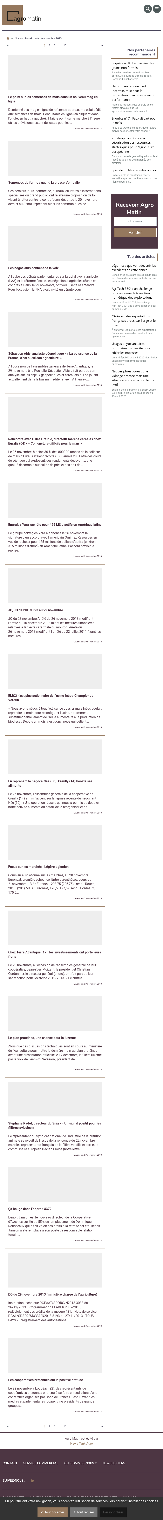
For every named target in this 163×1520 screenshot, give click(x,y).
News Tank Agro (81, 1443)
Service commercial (40, 1463)
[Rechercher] (148, 9)
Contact (10, 1463)
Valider (135, 232)
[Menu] (157, 9)
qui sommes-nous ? (80, 1463)
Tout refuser (83, 1512)
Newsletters (113, 1463)
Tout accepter (52, 1512)
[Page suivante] (102, 45)
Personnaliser (113, 1512)
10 (64, 45)
